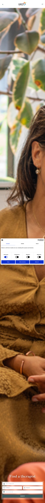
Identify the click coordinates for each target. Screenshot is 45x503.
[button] (2, 4)
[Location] (22, 492)
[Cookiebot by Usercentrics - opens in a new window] (38, 240)
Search (22, 496)
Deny (8, 261)
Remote (28, 487)
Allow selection (22, 261)
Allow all (37, 261)
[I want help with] (22, 483)
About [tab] (37, 243)
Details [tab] (22, 243)
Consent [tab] (8, 243)
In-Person (8, 487)
